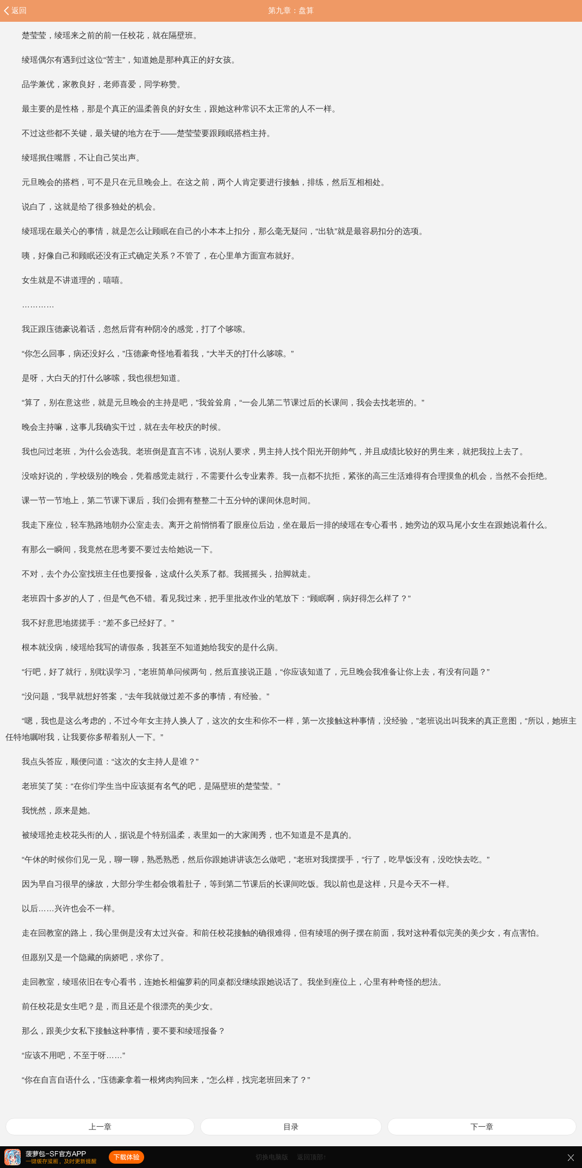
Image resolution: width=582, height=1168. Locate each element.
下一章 (481, 1126)
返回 (19, 10)
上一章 (100, 1126)
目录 (291, 1126)
